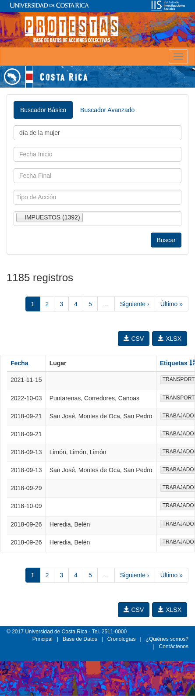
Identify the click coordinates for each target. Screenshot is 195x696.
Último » (171, 303)
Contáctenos (173, 646)
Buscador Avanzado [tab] (107, 109)
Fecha (19, 363)
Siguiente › (134, 303)
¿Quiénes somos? (167, 639)
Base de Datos (80, 639)
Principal (42, 639)
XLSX (169, 338)
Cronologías (121, 639)
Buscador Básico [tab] (43, 109)
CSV (134, 338)
